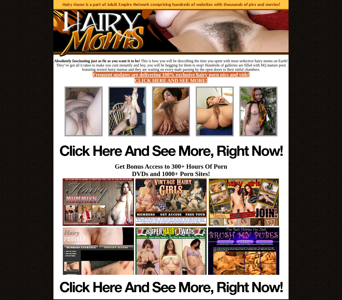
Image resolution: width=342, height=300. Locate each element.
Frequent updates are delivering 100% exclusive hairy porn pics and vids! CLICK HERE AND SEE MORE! (171, 77)
